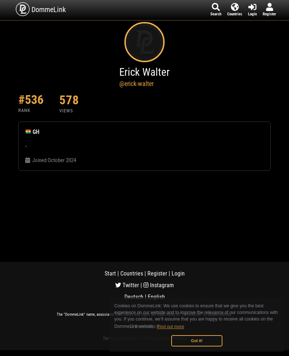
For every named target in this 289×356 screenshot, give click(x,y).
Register (157, 273)
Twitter (127, 285)
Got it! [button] (197, 340)
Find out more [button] (170, 326)
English (156, 296)
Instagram (158, 285)
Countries (131, 273)
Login (178, 273)
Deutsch (133, 296)
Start (110, 273)
